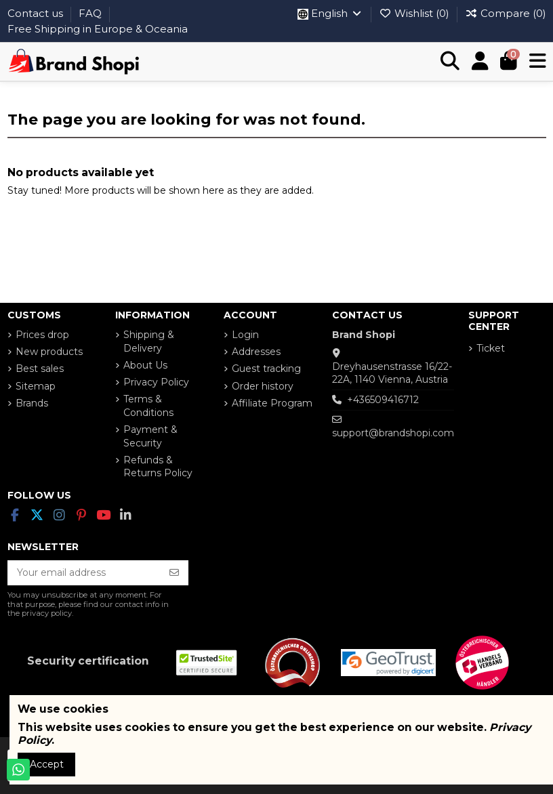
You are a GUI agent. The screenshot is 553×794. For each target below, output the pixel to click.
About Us (145, 365)
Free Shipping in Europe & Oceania (97, 28)
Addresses (256, 352)
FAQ (91, 13)
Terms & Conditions (148, 406)
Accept (47, 764)
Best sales (40, 368)
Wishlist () (415, 13)
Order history (262, 386)
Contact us (36, 13)
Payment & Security (150, 436)
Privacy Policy (156, 382)
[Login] (480, 61)
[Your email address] (84, 573)
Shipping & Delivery (148, 341)
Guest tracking (266, 368)
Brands (32, 403)
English (330, 13)
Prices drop (42, 335)
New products (49, 352)
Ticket (490, 348)
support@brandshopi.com (393, 433)
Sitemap (36, 386)
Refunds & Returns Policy (157, 467)
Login (245, 335)
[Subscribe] (174, 573)
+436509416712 (383, 400)
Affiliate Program (272, 403)
